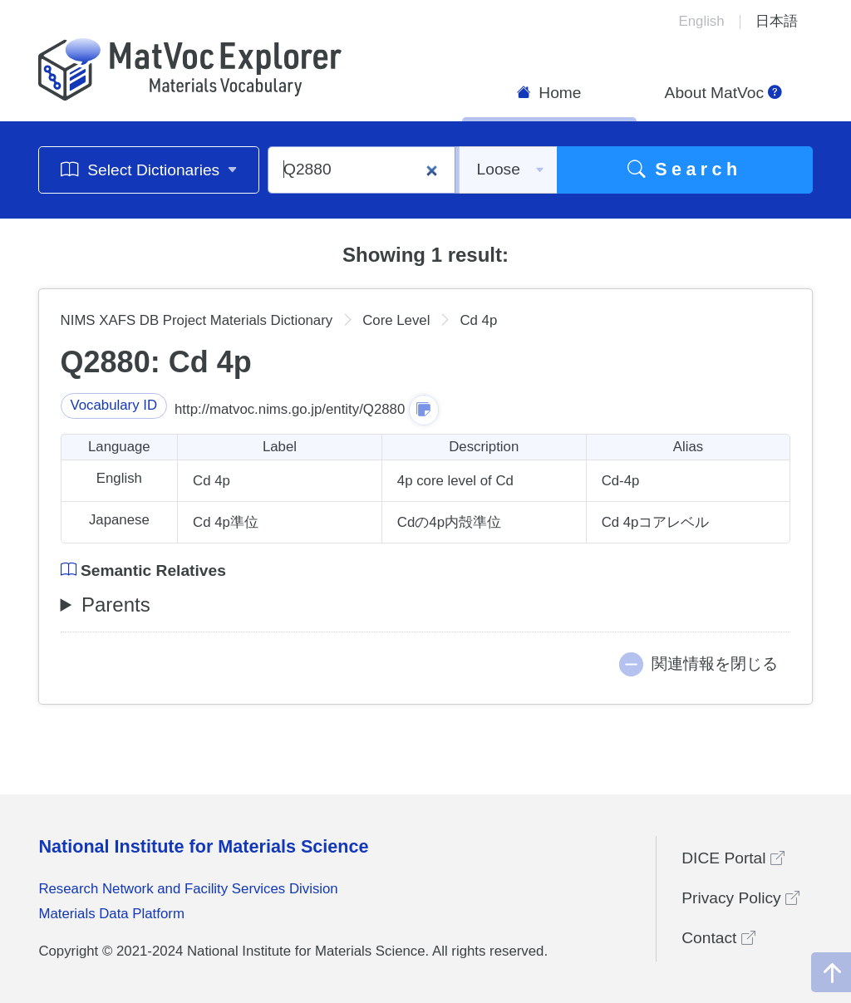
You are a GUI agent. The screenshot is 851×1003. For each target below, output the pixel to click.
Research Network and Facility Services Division (187, 889)
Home (549, 92)
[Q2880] (361, 170)
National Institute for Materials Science (203, 846)
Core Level (396, 320)
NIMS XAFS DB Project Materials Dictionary (197, 320)
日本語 (776, 21)
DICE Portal (733, 858)
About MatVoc (724, 92)
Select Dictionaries (149, 169)
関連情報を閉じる (715, 663)
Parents (115, 604)
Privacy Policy (740, 898)
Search (684, 169)
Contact (718, 937)
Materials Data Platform (111, 914)
